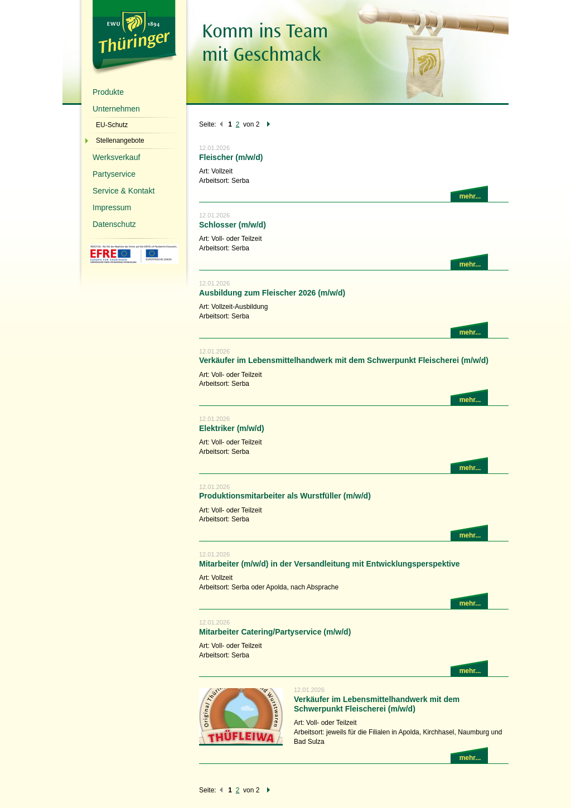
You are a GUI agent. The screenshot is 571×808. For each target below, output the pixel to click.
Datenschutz (114, 224)
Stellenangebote (120, 140)
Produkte (108, 92)
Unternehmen (116, 108)
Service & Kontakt (123, 190)
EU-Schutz (112, 125)
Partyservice (114, 174)
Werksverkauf (116, 157)
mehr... (470, 196)
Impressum (112, 207)
